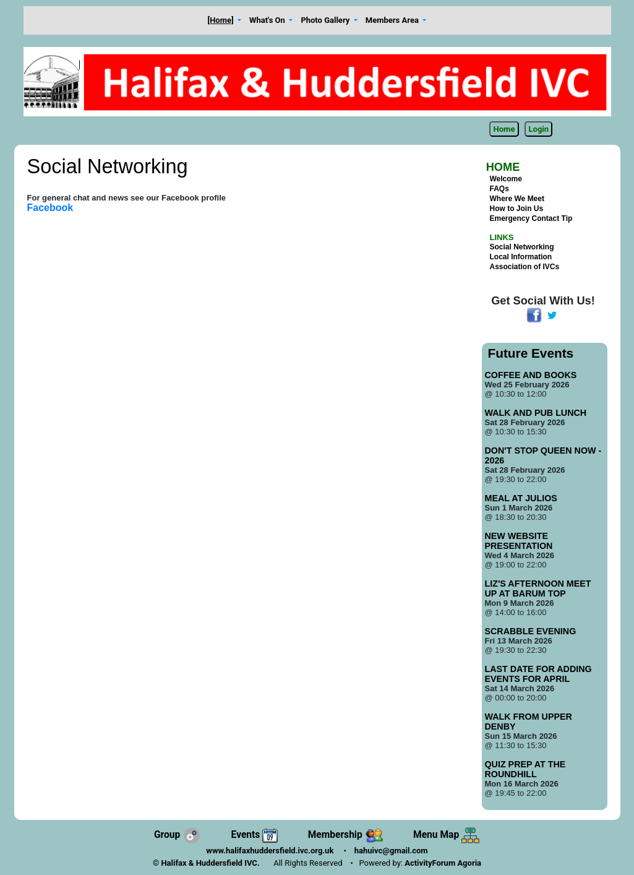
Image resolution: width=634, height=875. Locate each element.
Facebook (50, 207)
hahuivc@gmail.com (391, 850)
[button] (224, 21)
